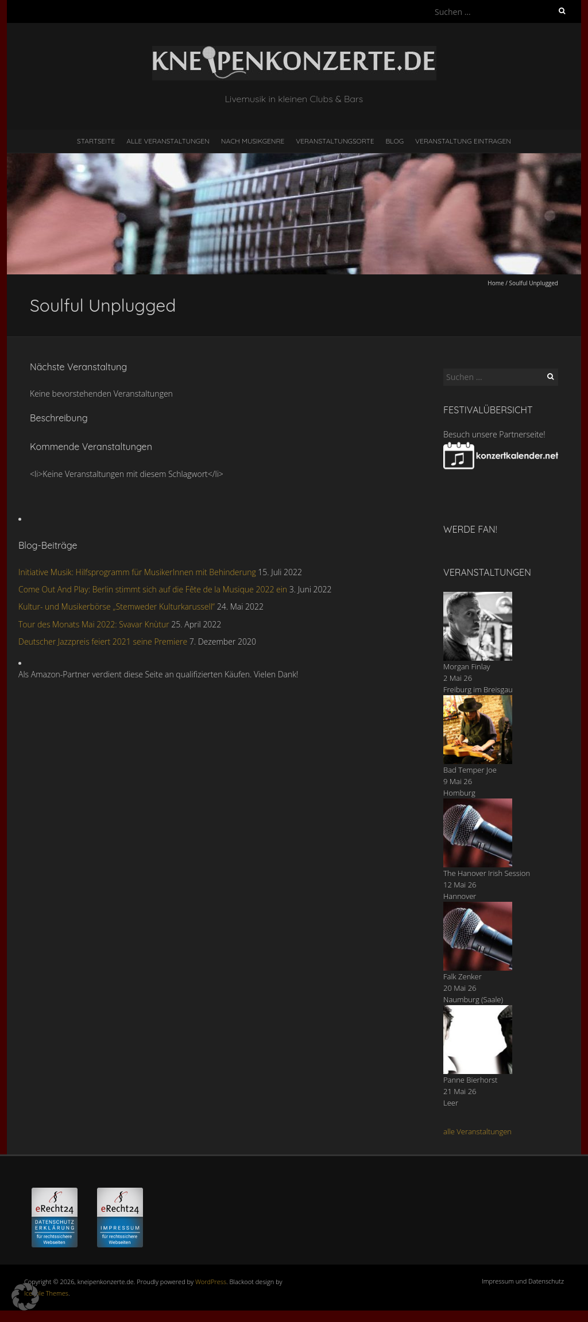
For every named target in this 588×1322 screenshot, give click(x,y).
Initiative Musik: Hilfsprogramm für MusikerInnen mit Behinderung (137, 572)
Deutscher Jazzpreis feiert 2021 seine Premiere (102, 641)
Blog (394, 141)
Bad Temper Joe (470, 770)
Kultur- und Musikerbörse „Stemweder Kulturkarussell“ (116, 606)
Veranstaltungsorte (335, 141)
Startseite (96, 141)
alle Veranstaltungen (477, 1131)
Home (496, 283)
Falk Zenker (462, 976)
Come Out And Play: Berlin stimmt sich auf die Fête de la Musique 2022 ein (152, 589)
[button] (25, 1296)
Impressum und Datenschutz (523, 1281)
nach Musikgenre (253, 141)
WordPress (210, 1281)
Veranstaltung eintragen (463, 141)
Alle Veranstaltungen (167, 141)
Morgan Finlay (466, 666)
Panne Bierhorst (470, 1080)
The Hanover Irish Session (486, 873)
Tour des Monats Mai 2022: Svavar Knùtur (93, 624)
